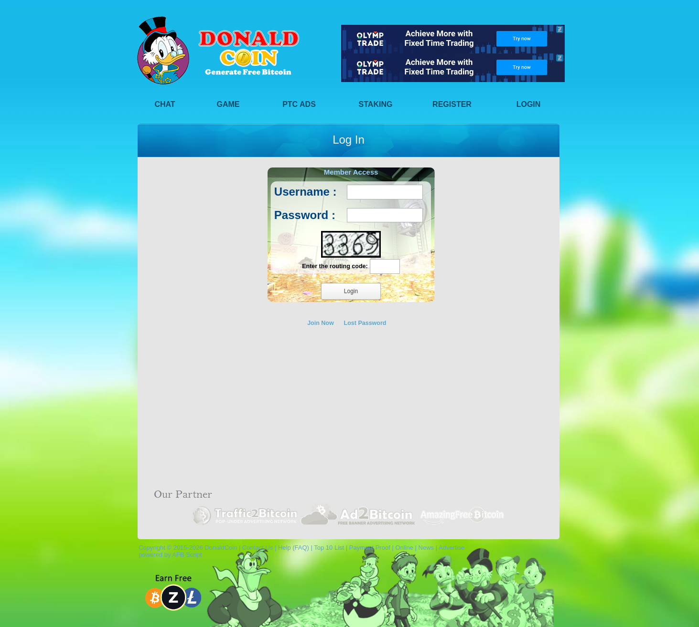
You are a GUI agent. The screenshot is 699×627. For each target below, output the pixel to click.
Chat (164, 104)
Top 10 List (329, 547)
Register (452, 104)
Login (528, 104)
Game (228, 104)
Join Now (320, 323)
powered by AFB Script (168, 554)
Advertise (451, 547)
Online (404, 547)
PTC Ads (299, 104)
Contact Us (257, 547)
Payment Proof (369, 547)
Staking (376, 104)
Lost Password (365, 323)
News (426, 547)
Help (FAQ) (293, 547)
